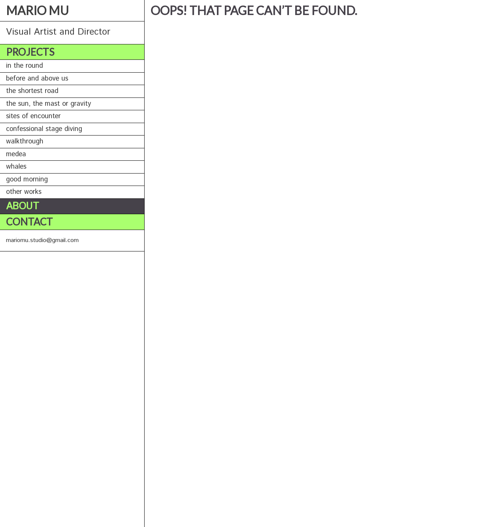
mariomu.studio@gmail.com (42, 240)
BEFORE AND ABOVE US (37, 79)
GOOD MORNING (27, 179)
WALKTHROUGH (24, 141)
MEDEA (16, 154)
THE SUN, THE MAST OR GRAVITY (48, 104)
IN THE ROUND (24, 66)
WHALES (16, 167)
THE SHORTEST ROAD (32, 91)
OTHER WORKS (23, 192)
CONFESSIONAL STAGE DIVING (44, 129)
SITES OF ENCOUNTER (33, 116)
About (22, 206)
